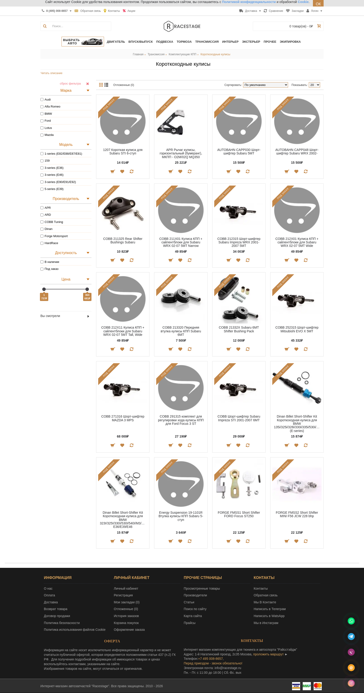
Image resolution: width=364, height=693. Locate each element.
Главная (138, 54)
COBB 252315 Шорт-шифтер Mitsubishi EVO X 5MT (296, 329)
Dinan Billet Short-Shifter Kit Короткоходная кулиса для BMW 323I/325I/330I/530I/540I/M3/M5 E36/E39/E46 (123, 520)
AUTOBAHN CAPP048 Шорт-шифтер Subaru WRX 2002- (296, 151)
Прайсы (190, 623)
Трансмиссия (156, 54)
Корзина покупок (126, 623)
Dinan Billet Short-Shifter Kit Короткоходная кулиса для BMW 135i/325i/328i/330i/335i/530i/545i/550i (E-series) (298, 424)
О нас (48, 588)
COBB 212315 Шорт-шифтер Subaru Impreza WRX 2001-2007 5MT (238, 242)
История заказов (126, 616)
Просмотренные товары (202, 588)
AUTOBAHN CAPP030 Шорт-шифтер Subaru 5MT (238, 151)
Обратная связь (266, 595)
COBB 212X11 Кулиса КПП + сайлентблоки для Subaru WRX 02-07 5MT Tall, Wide (122, 331)
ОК (318, 4)
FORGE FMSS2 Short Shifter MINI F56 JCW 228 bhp (297, 514)
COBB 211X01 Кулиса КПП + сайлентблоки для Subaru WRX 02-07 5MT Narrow (180, 242)
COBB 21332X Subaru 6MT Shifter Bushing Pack (239, 329)
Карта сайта (193, 616)
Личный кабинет (126, 588)
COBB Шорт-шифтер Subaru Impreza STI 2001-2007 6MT (239, 418)
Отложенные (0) (123, 85)
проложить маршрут (268, 654)
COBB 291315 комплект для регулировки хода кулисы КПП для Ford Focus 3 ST (181, 420)
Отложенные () (126, 609)
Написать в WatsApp (269, 616)
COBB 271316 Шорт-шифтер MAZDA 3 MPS (122, 418)
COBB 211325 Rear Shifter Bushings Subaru (123, 240)
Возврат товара (55, 609)
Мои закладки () (127, 602)
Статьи (189, 602)
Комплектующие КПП (182, 54)
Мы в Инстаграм (266, 623)
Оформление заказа (129, 629)
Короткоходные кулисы (215, 54)
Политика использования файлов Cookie (75, 629)
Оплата (49, 595)
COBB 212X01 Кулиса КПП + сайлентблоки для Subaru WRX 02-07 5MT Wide (296, 242)
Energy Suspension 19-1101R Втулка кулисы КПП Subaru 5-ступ (181, 516)
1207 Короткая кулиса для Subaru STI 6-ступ (123, 151)
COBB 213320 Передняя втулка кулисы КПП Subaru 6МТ (181, 331)
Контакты (261, 588)
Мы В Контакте (265, 602)
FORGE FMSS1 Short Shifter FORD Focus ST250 (239, 514)
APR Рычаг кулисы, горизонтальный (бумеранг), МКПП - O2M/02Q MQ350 (181, 153)
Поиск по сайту (195, 609)
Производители (195, 595)
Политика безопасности (62, 623)
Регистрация (123, 595)
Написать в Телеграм (270, 609)
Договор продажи (57, 616)
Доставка (51, 602)
